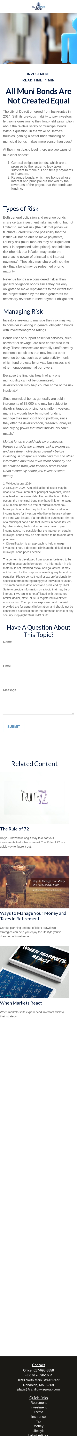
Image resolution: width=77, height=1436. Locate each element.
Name (7, 642)
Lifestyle (38, 1431)
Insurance (38, 1416)
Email (7, 666)
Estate (38, 1412)
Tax (38, 1421)
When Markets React (21, 1003)
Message (9, 690)
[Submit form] (13, 727)
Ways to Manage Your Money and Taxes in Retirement (33, 915)
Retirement (38, 1402)
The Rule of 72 (14, 828)
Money (38, 1426)
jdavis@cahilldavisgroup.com (38, 1389)
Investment (38, 1407)
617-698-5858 (43, 1370)
